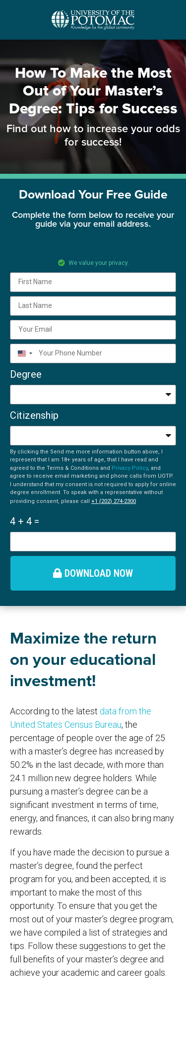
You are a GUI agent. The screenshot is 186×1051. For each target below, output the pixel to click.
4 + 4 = (24, 521)
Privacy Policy (130, 468)
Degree (26, 374)
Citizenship (34, 415)
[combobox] (23, 353)
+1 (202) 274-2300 (113, 501)
